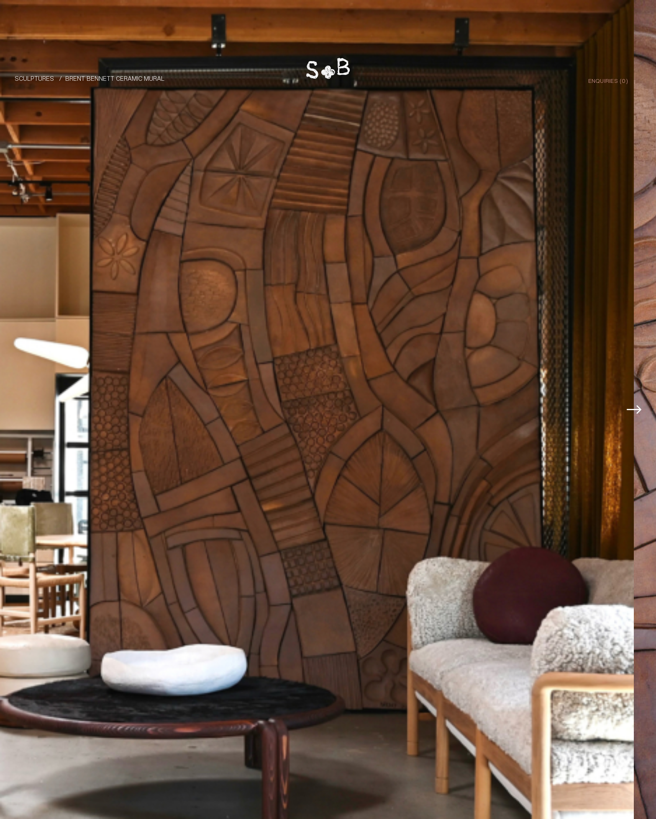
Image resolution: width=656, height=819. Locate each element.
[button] (636, 377)
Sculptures (34, 78)
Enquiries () (608, 80)
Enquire (615, 787)
